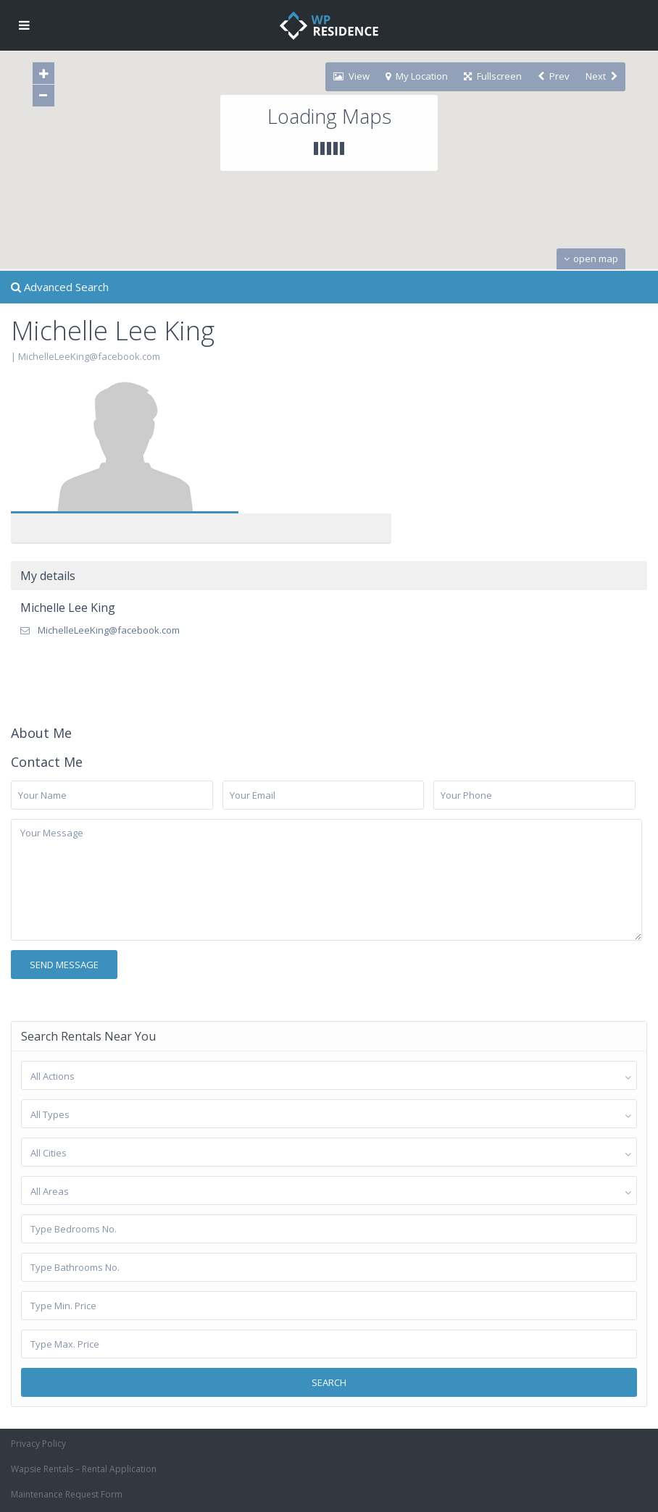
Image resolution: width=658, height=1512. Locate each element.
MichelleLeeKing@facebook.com (89, 356)
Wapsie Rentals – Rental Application (84, 1469)
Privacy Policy (38, 1443)
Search (329, 1382)
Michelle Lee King (67, 608)
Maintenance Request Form (66, 1494)
